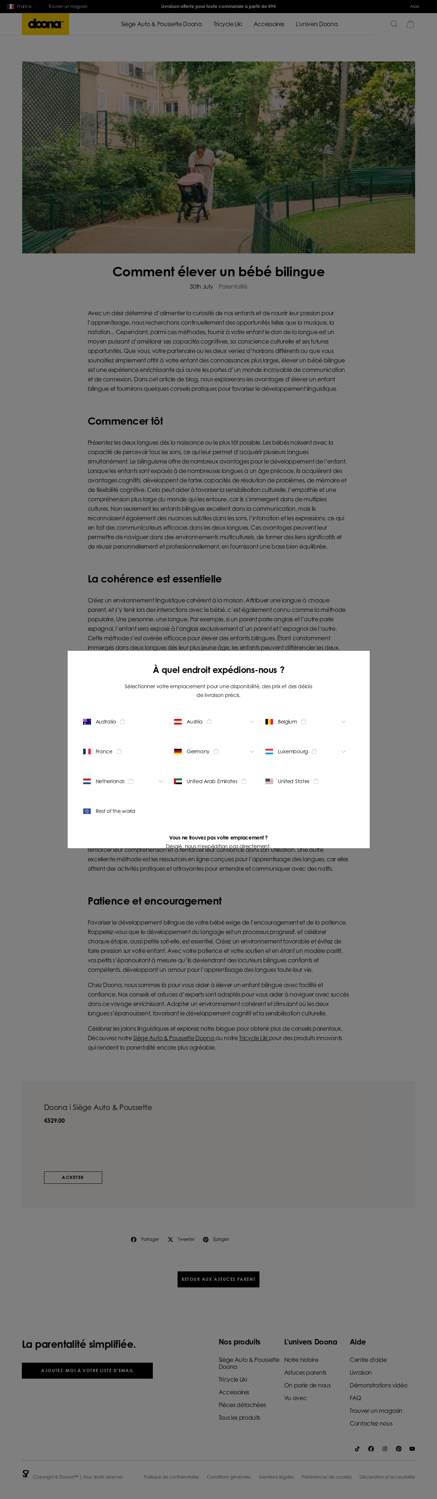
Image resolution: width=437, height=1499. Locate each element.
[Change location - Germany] (215, 751)
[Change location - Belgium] (306, 722)
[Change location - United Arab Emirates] (215, 781)
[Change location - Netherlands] (124, 781)
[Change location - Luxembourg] (306, 751)
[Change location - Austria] (215, 722)
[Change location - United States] (306, 781)
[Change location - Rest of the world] (124, 811)
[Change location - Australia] (124, 722)
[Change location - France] (124, 751)
